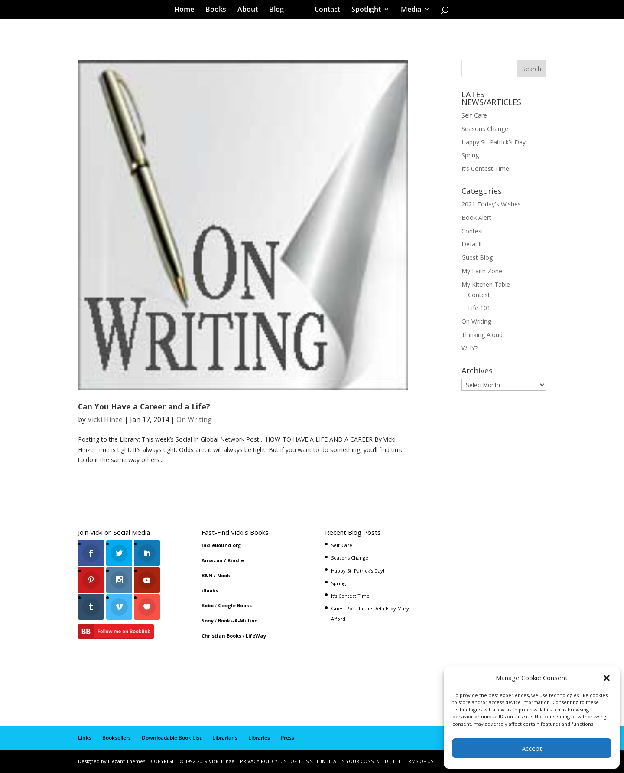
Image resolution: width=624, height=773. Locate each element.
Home (187, 10)
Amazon (212, 560)
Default (472, 244)
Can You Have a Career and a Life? (144, 406)
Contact (324, 10)
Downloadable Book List (172, 737)
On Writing (194, 419)
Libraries (259, 737)
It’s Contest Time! (486, 168)
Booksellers (116, 737)
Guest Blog (477, 257)
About (250, 10)
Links (84, 737)
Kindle (236, 560)
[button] (606, 678)
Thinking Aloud (482, 335)
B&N (207, 575)
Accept (532, 748)
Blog (279, 10)
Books (218, 10)
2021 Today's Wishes (491, 204)
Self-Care (474, 115)
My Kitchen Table (486, 284)
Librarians (224, 737)
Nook (223, 575)
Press (287, 737)
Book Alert (476, 217)
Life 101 (479, 308)
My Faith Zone (482, 271)
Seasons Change (485, 128)
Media (408, 10)
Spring (470, 155)
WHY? (470, 348)
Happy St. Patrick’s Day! (494, 142)
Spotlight (363, 10)
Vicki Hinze (105, 419)
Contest (473, 231)
